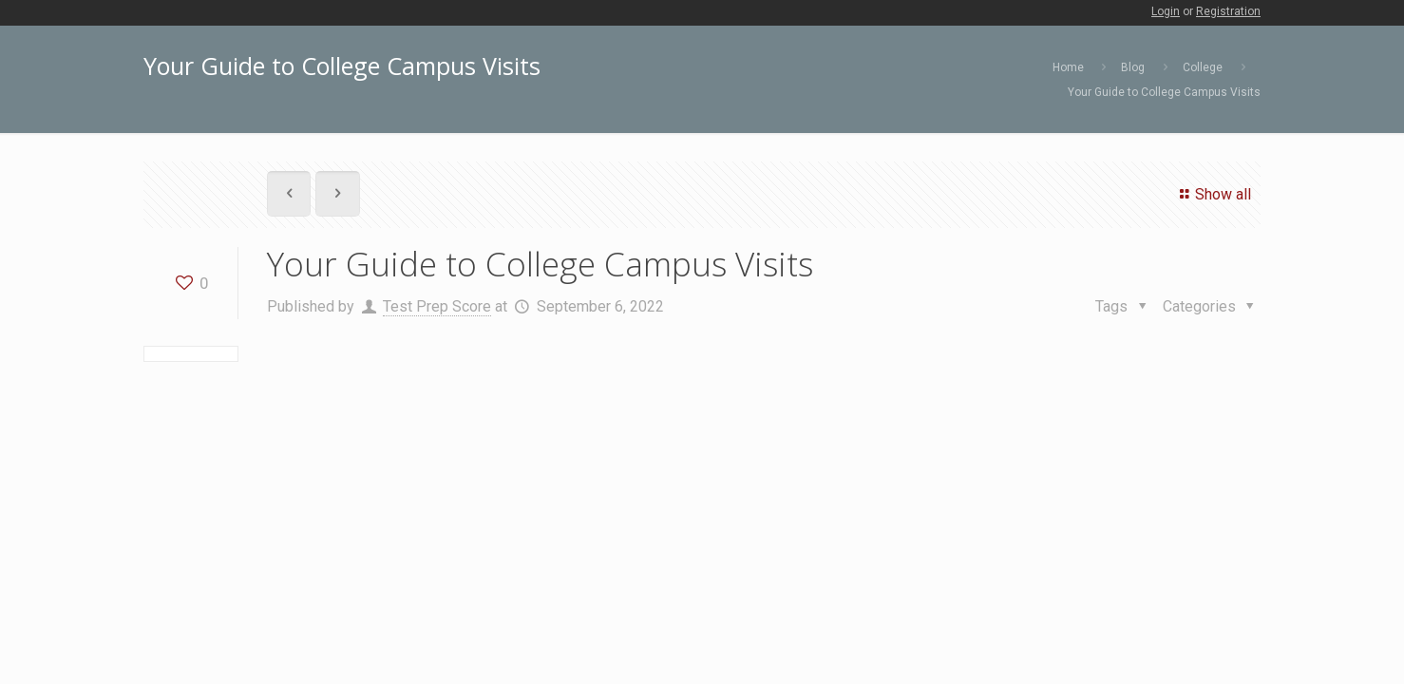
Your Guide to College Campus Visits (1164, 92)
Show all (1212, 194)
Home (1068, 67)
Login (1165, 11)
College (1203, 67)
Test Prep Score (437, 306)
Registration (1228, 11)
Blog (1133, 67)
